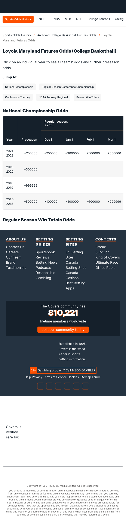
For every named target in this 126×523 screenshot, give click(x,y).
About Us (16, 239)
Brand (10, 262)
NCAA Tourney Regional (53, 97)
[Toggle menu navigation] (120, 6)
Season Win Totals (87, 97)
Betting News (46, 262)
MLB (68, 19)
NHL (79, 19)
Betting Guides (44, 242)
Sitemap (85, 377)
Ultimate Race (106, 262)
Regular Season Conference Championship (68, 86)
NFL (43, 19)
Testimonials (16, 267)
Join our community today (63, 329)
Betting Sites (74, 242)
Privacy (37, 377)
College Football (98, 19)
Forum (96, 377)
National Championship (19, 86)
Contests (105, 239)
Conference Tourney (17, 97)
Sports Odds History (17, 35)
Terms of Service (55, 377)
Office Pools (105, 267)
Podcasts (43, 267)
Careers (12, 252)
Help (28, 377)
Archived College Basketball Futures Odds (66, 35)
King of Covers (107, 257)
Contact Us (15, 247)
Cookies (73, 377)
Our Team (14, 257)
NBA (56, 19)
